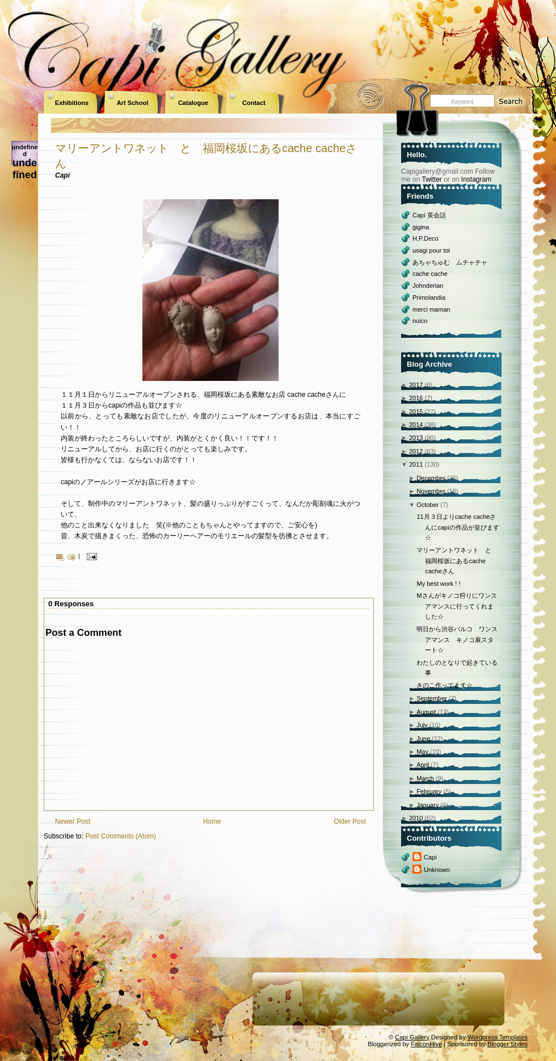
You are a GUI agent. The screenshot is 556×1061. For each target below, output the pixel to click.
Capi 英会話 (429, 215)
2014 (416, 424)
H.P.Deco (425, 238)
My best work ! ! (438, 583)
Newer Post (72, 821)
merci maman (431, 309)
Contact (254, 102)
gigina (420, 227)
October (427, 504)
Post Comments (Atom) (120, 836)
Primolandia (428, 297)
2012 (416, 451)
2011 (416, 464)
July (422, 725)
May (422, 751)
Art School (133, 102)
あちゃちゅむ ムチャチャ (449, 262)
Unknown (437, 869)
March (425, 778)
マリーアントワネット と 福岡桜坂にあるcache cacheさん (457, 560)
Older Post (350, 821)
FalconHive (426, 1044)
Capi (430, 857)
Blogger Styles (507, 1044)
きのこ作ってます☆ (444, 685)
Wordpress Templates (497, 1037)
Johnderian (427, 285)
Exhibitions (72, 102)
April (422, 764)
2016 (416, 398)
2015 (416, 411)
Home (212, 821)
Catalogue (193, 102)
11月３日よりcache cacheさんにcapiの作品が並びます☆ (457, 527)
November (430, 491)
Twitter (431, 179)
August (426, 711)
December (430, 478)
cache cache (430, 273)
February (428, 791)
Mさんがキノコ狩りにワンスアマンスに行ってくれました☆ (456, 606)
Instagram (476, 179)
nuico (419, 320)
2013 (416, 437)
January (427, 805)
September (431, 698)
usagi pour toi (431, 250)
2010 (416, 818)
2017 (416, 384)
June (423, 738)
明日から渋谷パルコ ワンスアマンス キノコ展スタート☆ (457, 639)
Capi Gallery (412, 1037)
